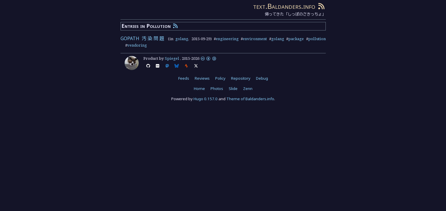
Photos (217, 88)
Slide (233, 88)
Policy (220, 78)
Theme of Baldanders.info (250, 98)
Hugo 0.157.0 (206, 98)
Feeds (183, 78)
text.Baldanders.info (284, 6)
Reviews (202, 78)
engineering (227, 38)
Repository (240, 78)
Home (199, 88)
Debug (262, 78)
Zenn (247, 88)
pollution (317, 38)
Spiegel (172, 58)
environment (255, 38)
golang (181, 38)
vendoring (137, 45)
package (296, 38)
